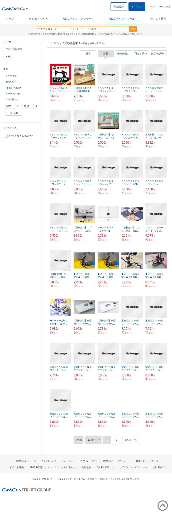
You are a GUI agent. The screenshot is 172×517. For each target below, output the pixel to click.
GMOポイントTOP (26, 461)
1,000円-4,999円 (14, 88)
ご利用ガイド (49, 461)
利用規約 (86, 467)
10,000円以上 (12, 99)
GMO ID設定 (165, 6)
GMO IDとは (68, 461)
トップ (10, 18)
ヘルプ (153, 6)
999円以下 (11, 82)
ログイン (137, 6)
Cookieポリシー (105, 467)
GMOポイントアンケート (78, 18)
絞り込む (14, 113)
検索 (133, 29)
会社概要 (159, 467)
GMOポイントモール (122, 18)
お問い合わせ (68, 467)
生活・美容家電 (14, 49)
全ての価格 (11, 76)
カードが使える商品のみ (18, 136)
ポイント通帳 (158, 18)
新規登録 (119, 6)
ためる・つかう (38, 18)
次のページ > (131, 440)
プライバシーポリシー (133, 467)
